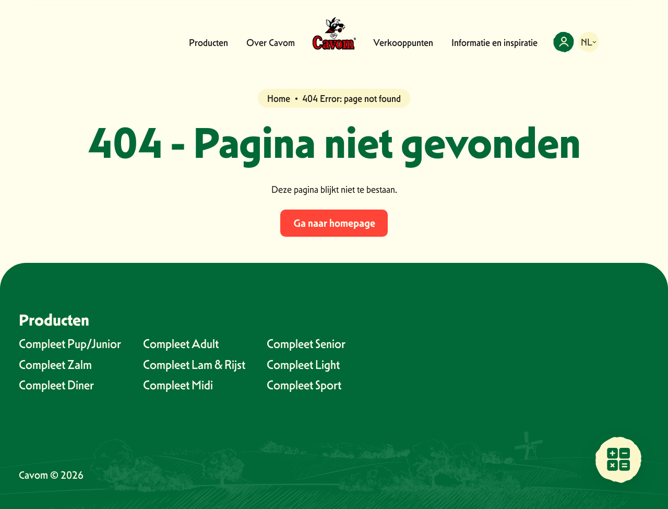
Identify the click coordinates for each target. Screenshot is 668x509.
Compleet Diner (56, 385)
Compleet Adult (181, 344)
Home (278, 98)
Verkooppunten (403, 42)
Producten (208, 42)
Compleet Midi (178, 385)
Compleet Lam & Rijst (194, 364)
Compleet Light (303, 364)
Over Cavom (270, 42)
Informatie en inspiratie (494, 42)
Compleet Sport (304, 385)
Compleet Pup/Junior (70, 344)
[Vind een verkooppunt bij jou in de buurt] (618, 459)
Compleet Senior (306, 344)
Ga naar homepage (334, 223)
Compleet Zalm (55, 364)
